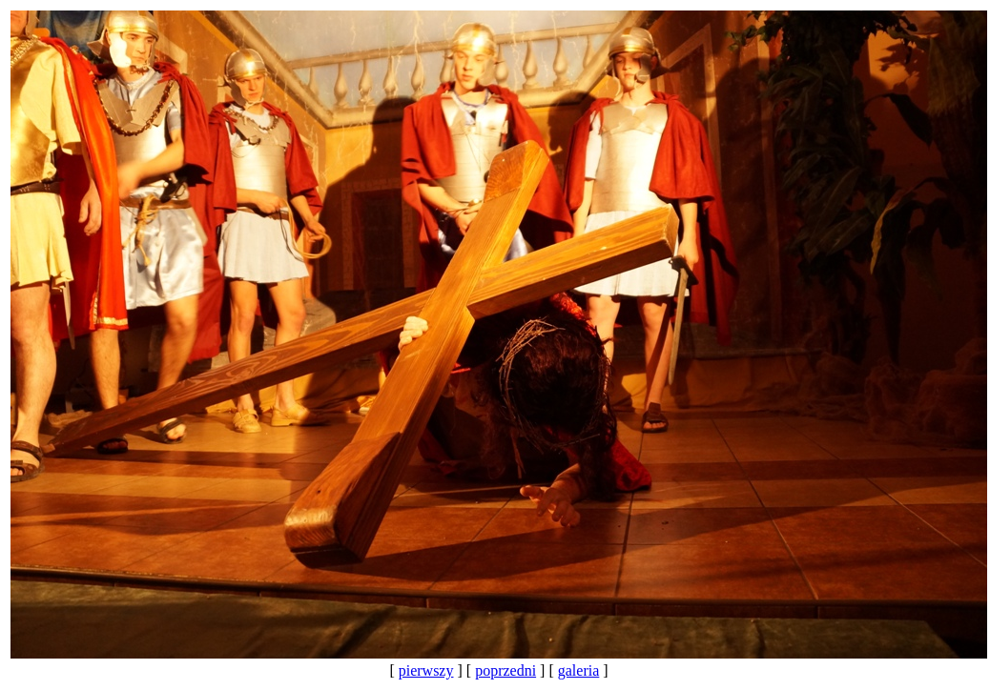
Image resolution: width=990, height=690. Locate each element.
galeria (579, 670)
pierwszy (426, 670)
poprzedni (505, 670)
